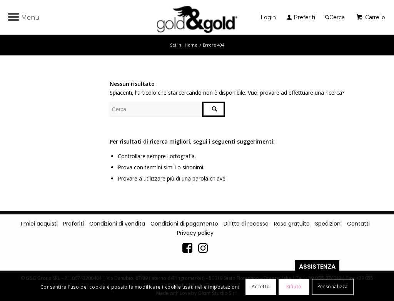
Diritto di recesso (246, 223)
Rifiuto (294, 286)
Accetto (261, 286)
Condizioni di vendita (117, 223)
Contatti (358, 223)
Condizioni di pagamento (184, 223)
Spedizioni (328, 223)
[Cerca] (335, 17)
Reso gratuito (292, 223)
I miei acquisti (39, 223)
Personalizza (332, 286)
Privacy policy (195, 233)
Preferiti (73, 223)
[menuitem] (270, 17)
